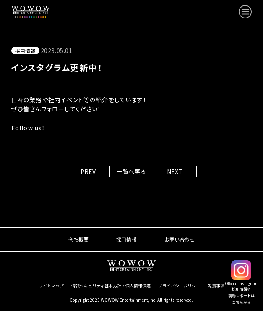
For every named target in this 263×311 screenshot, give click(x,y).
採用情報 (126, 239)
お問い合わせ (179, 239)
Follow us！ (28, 128)
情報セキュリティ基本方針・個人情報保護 (111, 285)
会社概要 (78, 239)
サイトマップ (51, 285)
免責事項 (216, 285)
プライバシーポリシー (179, 285)
